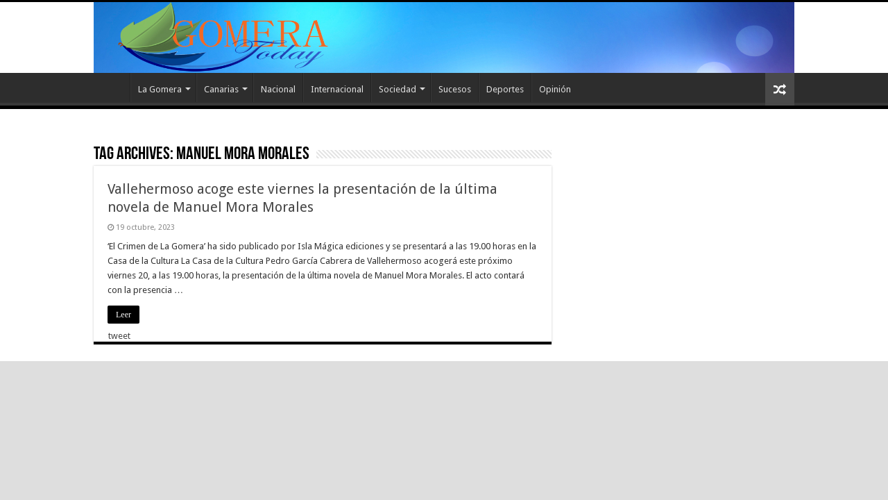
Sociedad (397, 89)
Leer (123, 314)
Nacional (278, 89)
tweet (119, 336)
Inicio (112, 87)
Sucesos (454, 89)
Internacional (337, 89)
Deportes (505, 89)
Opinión (555, 89)
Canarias (221, 89)
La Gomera (160, 89)
